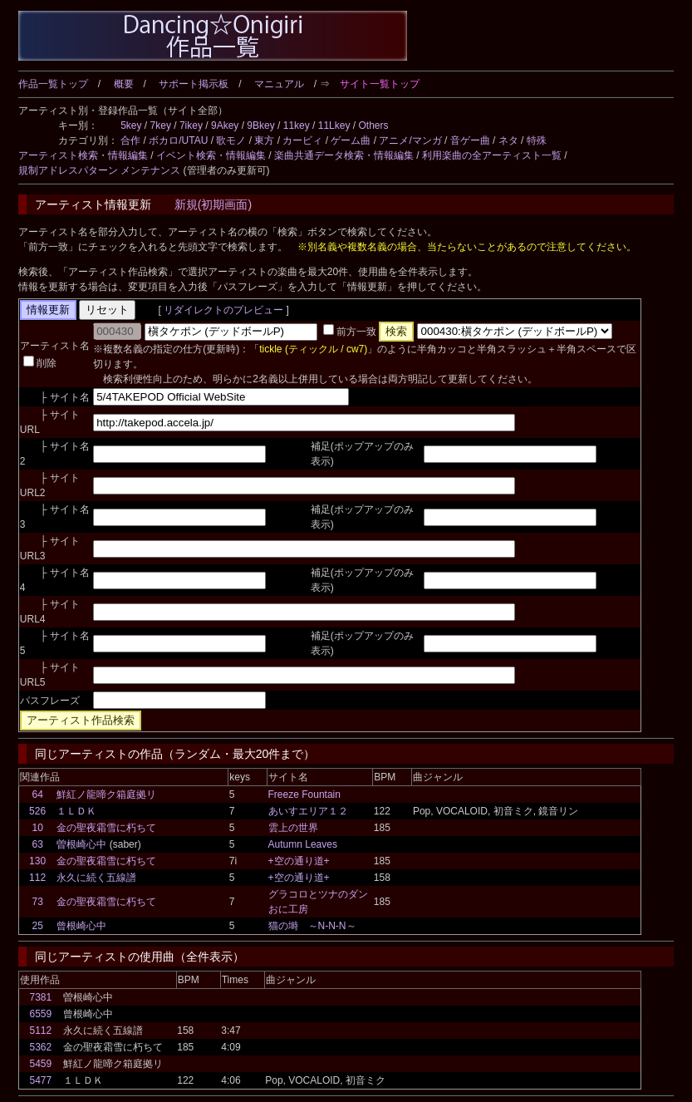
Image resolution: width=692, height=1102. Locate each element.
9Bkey (260, 125)
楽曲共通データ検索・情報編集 (344, 155)
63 (37, 844)
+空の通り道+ (299, 861)
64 (37, 794)
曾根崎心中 (81, 926)
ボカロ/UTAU (178, 140)
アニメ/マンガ (410, 140)
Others (373, 125)
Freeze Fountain (304, 794)
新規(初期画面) (213, 204)
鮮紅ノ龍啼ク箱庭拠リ (106, 794)
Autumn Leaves (302, 844)
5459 (40, 1064)
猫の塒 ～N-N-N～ (312, 926)
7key (160, 125)
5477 (40, 1080)
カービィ (302, 140)
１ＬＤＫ (76, 811)
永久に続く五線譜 (96, 877)
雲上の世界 (293, 828)
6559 (40, 1014)
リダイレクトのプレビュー (224, 310)
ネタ (508, 140)
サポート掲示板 (193, 84)
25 (37, 926)
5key (130, 125)
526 (37, 811)
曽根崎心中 (81, 844)
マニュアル (279, 84)
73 (37, 902)
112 (37, 877)
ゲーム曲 (351, 140)
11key (296, 125)
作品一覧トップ (53, 84)
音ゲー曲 (470, 140)
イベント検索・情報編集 (211, 155)
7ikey (191, 125)
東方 (264, 140)
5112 (40, 1030)
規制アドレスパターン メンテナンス (99, 170)
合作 (130, 140)
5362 (40, 1047)
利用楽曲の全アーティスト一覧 (492, 155)
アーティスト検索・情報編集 (83, 155)
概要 (124, 84)
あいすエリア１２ (308, 811)
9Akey (224, 125)
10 (37, 828)
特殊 (537, 140)
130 (37, 861)
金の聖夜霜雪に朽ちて (106, 828)
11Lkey (334, 125)
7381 (40, 997)
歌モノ (231, 140)
